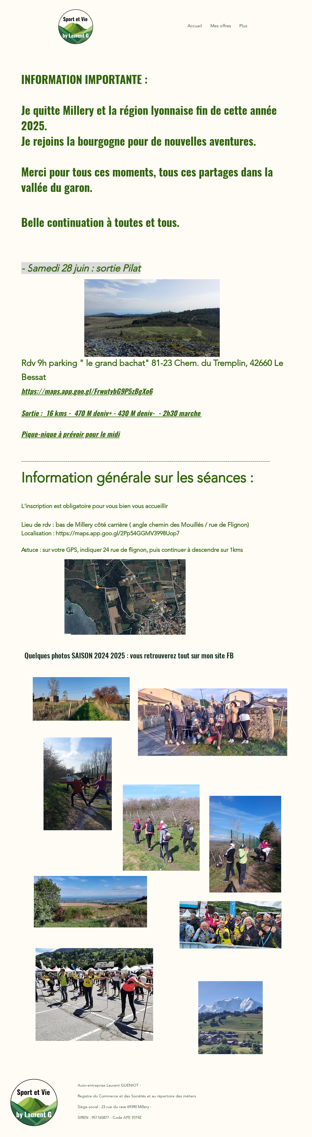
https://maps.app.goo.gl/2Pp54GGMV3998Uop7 (118, 533)
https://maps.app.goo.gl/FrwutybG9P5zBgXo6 (86, 391)
